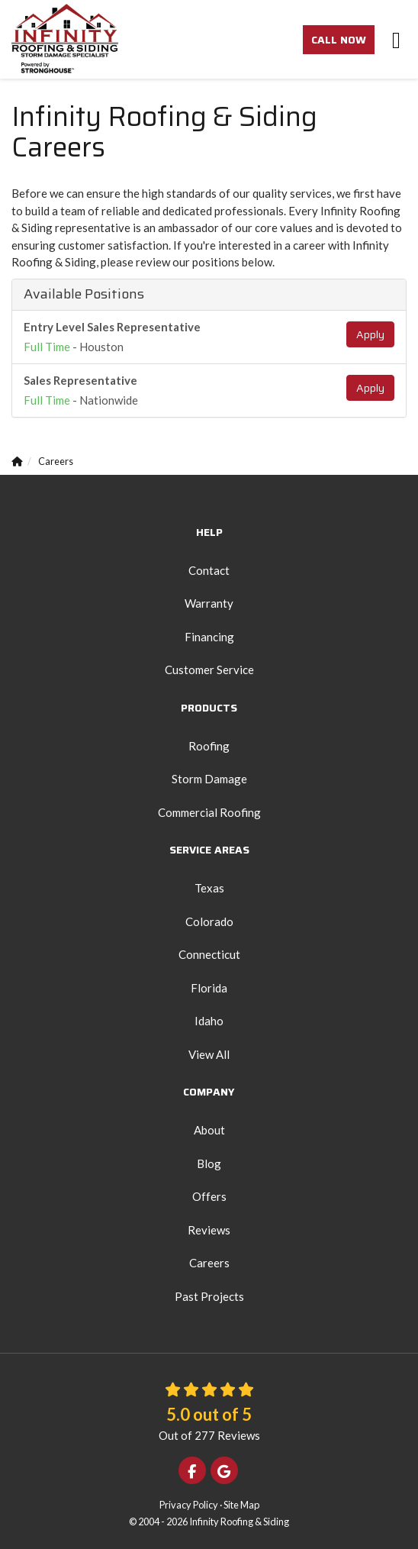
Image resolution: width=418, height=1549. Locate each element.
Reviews (209, 1230)
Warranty (209, 603)
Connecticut (209, 954)
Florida (209, 988)
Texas (209, 888)
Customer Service (209, 669)
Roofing (209, 746)
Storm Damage (209, 779)
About (209, 1130)
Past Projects (209, 1296)
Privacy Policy (188, 1505)
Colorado (209, 921)
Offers (209, 1196)
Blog (209, 1163)
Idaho (209, 1021)
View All (209, 1054)
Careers (209, 1263)
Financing (209, 637)
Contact (209, 570)
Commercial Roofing (209, 812)
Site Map (241, 1505)
